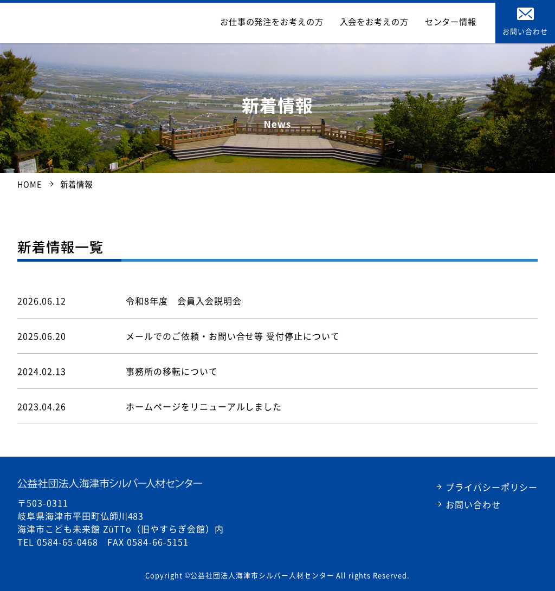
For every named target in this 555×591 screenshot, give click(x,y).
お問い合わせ (473, 504)
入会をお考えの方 (393, 22)
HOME (29, 184)
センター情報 (456, 22)
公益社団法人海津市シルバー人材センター (114, 22)
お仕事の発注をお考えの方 (306, 22)
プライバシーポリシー (492, 486)
